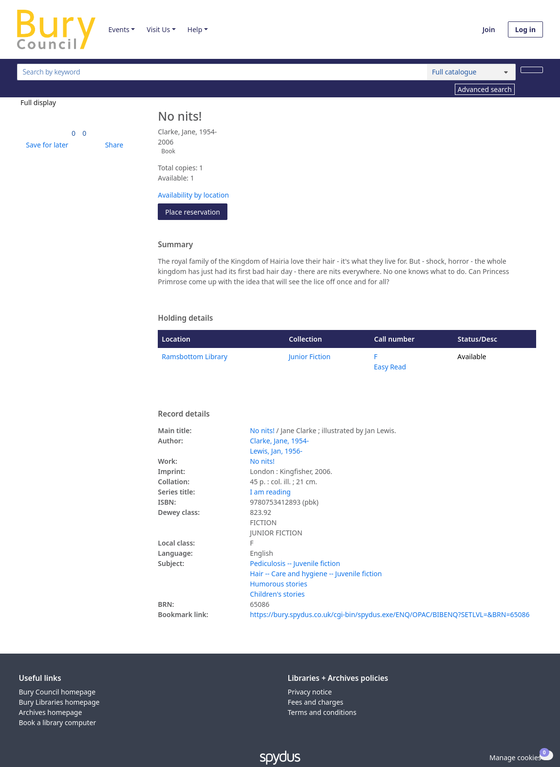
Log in (525, 29)
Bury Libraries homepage (59, 702)
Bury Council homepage (57, 691)
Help (195, 29)
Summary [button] (175, 244)
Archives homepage (50, 712)
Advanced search (485, 89)
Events (118, 29)
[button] (45, 145)
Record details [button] (183, 414)
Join (489, 29)
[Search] (532, 70)
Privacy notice (310, 691)
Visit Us (158, 29)
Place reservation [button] (196, 211)
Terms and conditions (322, 712)
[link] (73, 133)
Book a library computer (57, 722)
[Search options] (471, 72)
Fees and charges (315, 702)
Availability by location (193, 195)
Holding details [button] (185, 318)
